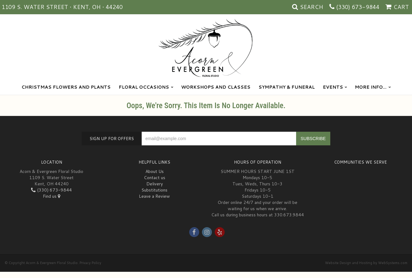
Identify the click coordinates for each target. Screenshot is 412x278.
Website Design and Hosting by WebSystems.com (366, 262)
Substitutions (154, 190)
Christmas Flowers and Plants (66, 87)
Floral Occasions (144, 87)
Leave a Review (154, 196)
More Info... (371, 87)
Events (333, 87)
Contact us (154, 177)
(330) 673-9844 (357, 7)
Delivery (154, 184)
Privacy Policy (90, 262)
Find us (51, 196)
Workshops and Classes (215, 87)
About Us (154, 171)
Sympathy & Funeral (287, 87)
